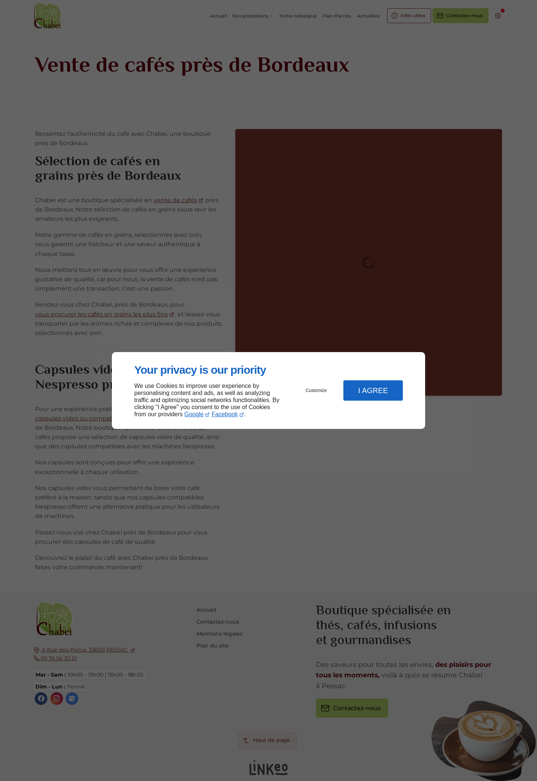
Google (194, 414)
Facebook (225, 414)
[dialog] (268, 390)
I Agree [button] (373, 390)
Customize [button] (316, 390)
